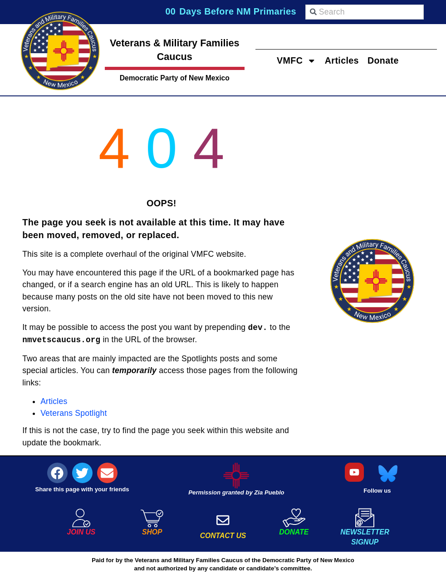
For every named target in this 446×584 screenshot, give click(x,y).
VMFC (295, 60)
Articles (341, 60)
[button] (57, 473)
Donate (384, 60)
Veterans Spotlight (73, 413)
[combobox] (364, 12)
